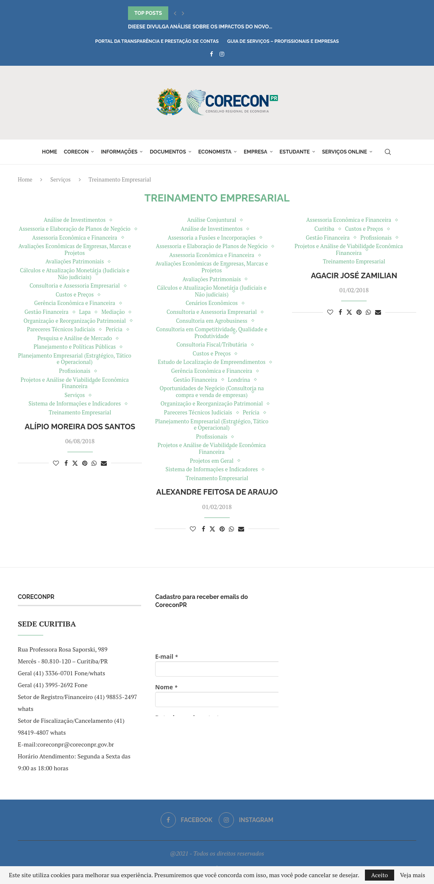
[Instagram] (222, 54)
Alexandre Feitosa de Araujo (217, 491)
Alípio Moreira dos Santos (80, 426)
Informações (119, 152)
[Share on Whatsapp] (94, 463)
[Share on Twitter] (75, 463)
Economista (214, 152)
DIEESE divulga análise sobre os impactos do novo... (200, 27)
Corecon (76, 152)
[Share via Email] (104, 463)
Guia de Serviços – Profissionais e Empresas (283, 41)
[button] (175, 13)
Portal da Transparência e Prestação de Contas (157, 41)
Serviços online (344, 152)
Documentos (168, 152)
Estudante (295, 152)
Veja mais (412, 875)
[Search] (388, 152)
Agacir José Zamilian (354, 275)
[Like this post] (56, 463)
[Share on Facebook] (66, 463)
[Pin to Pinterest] (84, 463)
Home (49, 152)
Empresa (255, 152)
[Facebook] (211, 54)
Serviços (60, 179)
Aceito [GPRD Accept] (379, 875)
